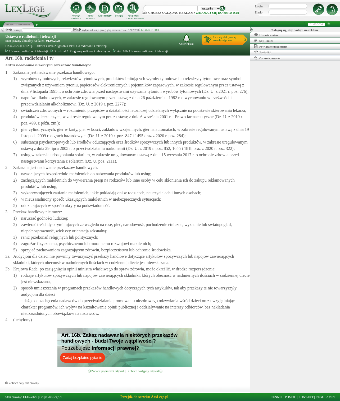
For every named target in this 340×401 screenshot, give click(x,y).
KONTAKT (306, 397)
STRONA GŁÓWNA (76, 17)
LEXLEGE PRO (150, 30)
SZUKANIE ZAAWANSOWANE (133, 17)
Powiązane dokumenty (270, 46)
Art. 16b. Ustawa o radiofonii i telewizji (140, 51)
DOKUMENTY (105, 16)
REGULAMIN (325, 397)
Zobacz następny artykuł (145, 371)
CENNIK (119, 16)
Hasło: (259, 12)
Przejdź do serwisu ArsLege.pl (144, 397)
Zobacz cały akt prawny (22, 383)
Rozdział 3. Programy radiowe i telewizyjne (80, 51)
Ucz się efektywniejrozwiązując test (224, 38)
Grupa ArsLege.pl (50, 397)
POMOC (290, 397)
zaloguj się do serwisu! (217, 13)
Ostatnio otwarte (267, 58)
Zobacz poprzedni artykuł (106, 371)
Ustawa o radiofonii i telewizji (30, 36)
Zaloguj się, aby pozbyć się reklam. (295, 30)
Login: (259, 6)
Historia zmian (266, 34)
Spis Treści (263, 40)
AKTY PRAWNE (90, 17)
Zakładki (262, 52)
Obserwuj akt (186, 39)
